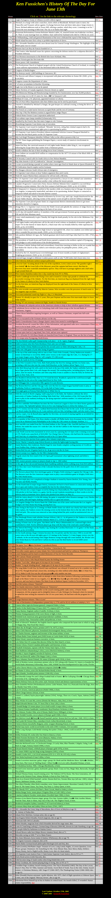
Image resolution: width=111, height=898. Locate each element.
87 (100, 51)
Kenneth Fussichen (61, 894)
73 (100, 557)
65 (100, 264)
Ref (33, 883)
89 (100, 70)
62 (100, 59)
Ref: (97, 76)
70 (100, 196)
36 (100, 335)
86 (100, 467)
